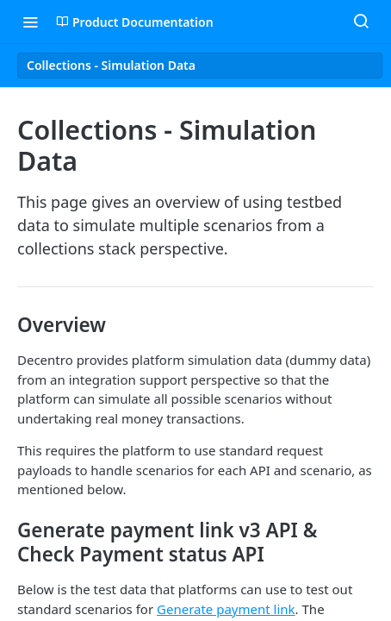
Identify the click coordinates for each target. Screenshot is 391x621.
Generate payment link (226, 609)
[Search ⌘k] (361, 21)
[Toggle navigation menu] (30, 21)
